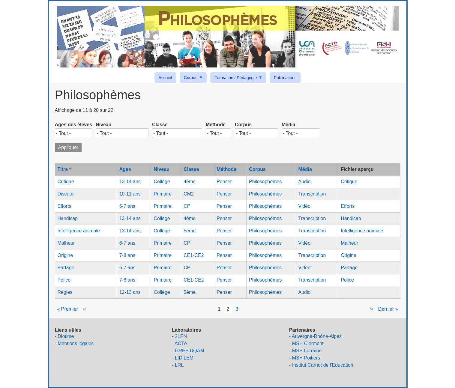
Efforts (64, 206)
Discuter (66, 193)
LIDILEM (184, 357)
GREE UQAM (189, 350)
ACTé (181, 343)
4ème (190, 181)
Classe (160, 124)
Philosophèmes (265, 181)
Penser (224, 181)
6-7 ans (127, 206)
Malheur (66, 243)
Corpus (192, 78)
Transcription (312, 193)
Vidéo (304, 206)
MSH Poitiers (306, 357)
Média (288, 124)
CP (187, 206)
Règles (65, 292)
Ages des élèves (73, 124)
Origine (65, 255)
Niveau (103, 124)
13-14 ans (130, 181)
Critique (66, 181)
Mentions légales (76, 343)
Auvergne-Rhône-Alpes (317, 336)
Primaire (163, 193)
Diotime (66, 336)
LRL (179, 365)
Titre (65, 169)
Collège (162, 181)
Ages (125, 169)
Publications (285, 77)
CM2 (189, 193)
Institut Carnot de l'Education (322, 365)
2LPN (181, 336)
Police (64, 279)
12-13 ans (130, 292)
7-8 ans (127, 255)
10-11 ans (130, 193)
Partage (66, 267)
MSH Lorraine (307, 350)
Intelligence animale (79, 230)
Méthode (216, 124)
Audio (304, 181)
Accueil (165, 77)
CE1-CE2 (194, 255)
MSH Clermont (308, 343)
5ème (190, 230)
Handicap (68, 218)
